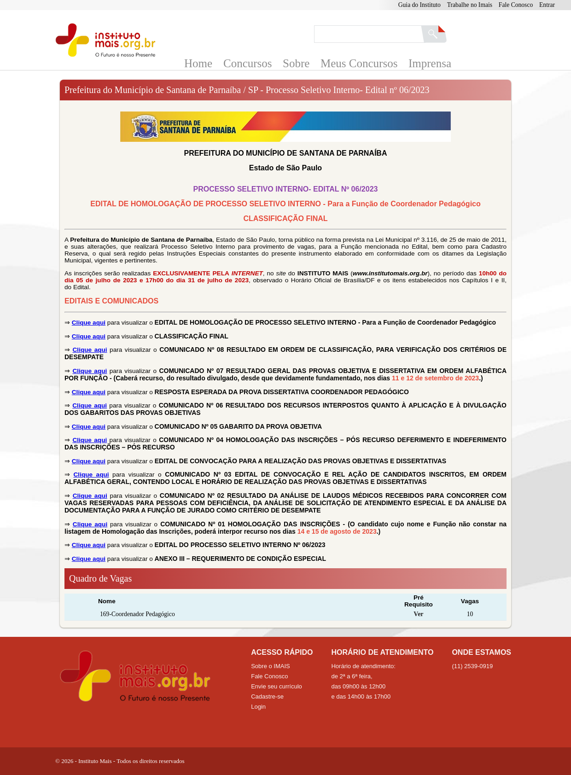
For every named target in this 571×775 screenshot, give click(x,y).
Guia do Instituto (419, 4)
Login (258, 706)
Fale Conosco (516, 4)
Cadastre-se (267, 696)
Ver (418, 614)
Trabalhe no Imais (469, 4)
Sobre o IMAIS (270, 666)
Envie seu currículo (276, 686)
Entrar (547, 4)
